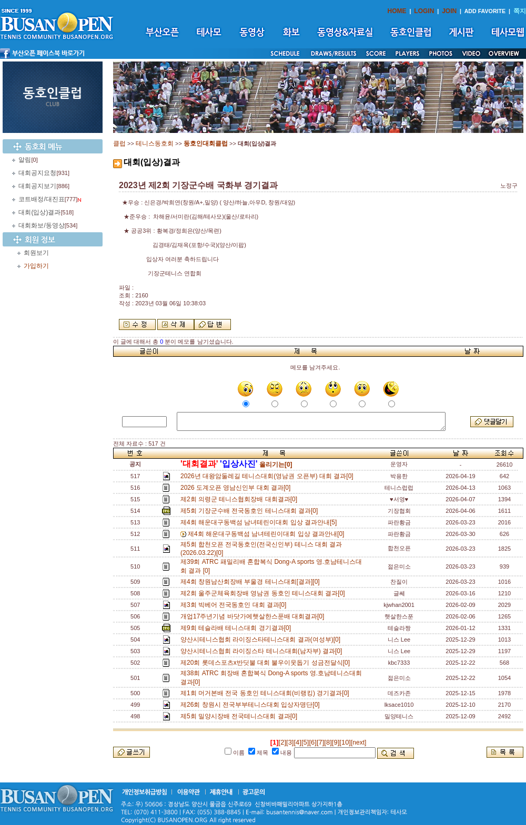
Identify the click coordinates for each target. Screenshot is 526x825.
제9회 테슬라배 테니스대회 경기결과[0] (237, 628)
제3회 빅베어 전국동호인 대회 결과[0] (235, 605)
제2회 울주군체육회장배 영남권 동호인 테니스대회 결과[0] (264, 593)
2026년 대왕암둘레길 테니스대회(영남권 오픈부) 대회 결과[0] (268, 476)
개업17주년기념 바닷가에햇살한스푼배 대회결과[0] (254, 616)
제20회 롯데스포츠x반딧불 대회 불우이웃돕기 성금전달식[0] (266, 662)
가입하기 (36, 266)
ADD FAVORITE (485, 11)
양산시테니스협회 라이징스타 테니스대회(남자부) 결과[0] (263, 651)
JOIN (449, 11)
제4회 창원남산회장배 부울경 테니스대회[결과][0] (251, 581)
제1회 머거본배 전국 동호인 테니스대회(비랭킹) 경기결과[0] (266, 693)
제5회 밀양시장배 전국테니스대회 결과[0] (240, 716)
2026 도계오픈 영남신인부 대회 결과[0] (237, 487)
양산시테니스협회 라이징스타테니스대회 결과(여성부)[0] (262, 639)
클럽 (119, 143)
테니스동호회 (155, 143)
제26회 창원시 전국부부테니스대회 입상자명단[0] (251, 704)
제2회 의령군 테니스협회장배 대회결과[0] (240, 499)
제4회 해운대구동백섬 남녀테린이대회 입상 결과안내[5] (260, 522)
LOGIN (424, 11)
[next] (358, 742)
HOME (397, 11)
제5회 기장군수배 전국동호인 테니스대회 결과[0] (250, 510)
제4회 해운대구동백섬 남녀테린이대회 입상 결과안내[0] (268, 534)
